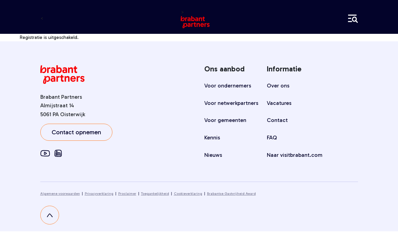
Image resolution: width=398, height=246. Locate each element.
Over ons (278, 85)
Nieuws (213, 155)
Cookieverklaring (188, 194)
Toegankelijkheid (155, 194)
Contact (277, 120)
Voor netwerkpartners (231, 103)
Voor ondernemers (227, 85)
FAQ (272, 137)
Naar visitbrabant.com (294, 155)
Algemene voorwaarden (60, 194)
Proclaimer (127, 194)
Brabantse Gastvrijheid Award (231, 194)
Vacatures (279, 103)
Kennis (212, 137)
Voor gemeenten (225, 120)
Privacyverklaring (99, 194)
